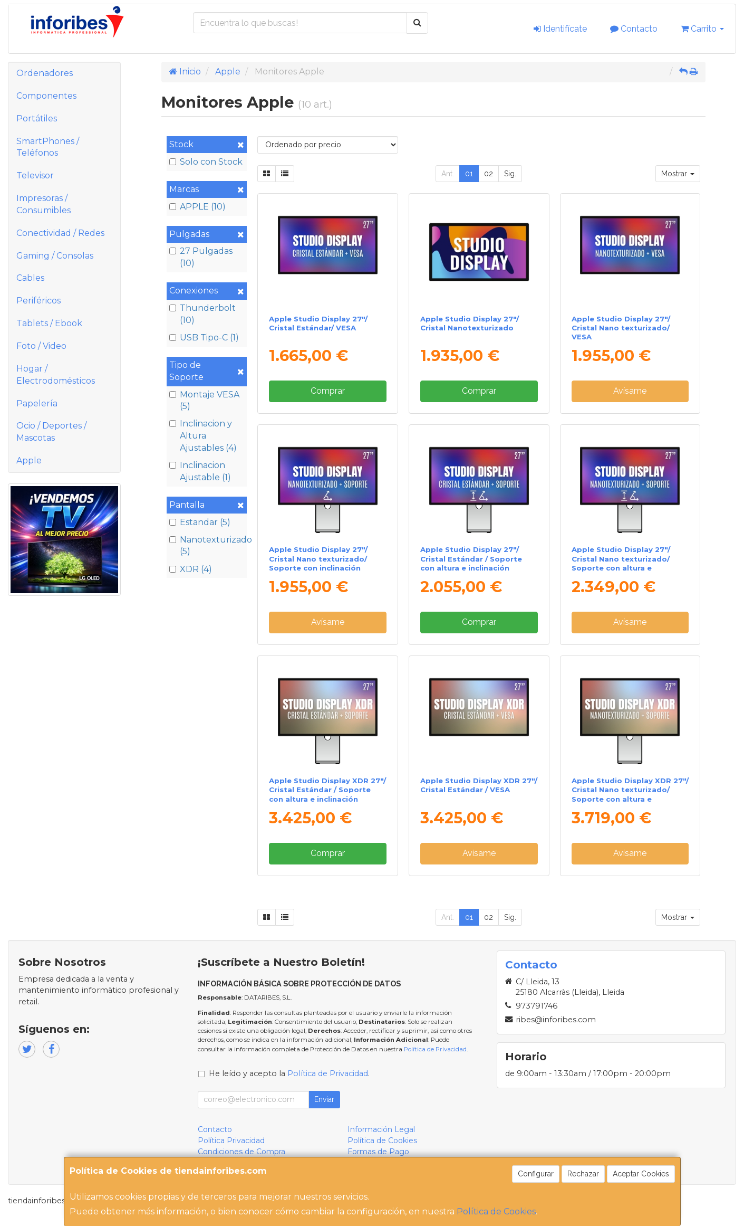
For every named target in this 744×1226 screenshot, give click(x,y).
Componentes (46, 96)
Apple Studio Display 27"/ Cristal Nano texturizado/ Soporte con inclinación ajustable (318, 563)
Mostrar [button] (677, 173)
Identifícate (560, 29)
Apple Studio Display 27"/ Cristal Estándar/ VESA (318, 323)
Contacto (634, 29)
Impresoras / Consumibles (43, 204)
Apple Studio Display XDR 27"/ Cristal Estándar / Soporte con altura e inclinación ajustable (327, 794)
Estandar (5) (199, 522)
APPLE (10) (197, 207)
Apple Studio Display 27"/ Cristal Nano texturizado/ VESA (621, 328)
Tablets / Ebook (49, 323)
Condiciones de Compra (241, 1151)
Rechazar (583, 1174)
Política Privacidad (231, 1140)
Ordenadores (44, 73)
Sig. (510, 173)
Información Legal (381, 1129)
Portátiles (36, 118)
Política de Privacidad (435, 1049)
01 (469, 173)
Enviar (324, 1099)
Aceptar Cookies (641, 1174)
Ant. (447, 173)
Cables (30, 278)
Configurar (536, 1174)
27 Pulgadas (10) (201, 257)
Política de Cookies (496, 1211)
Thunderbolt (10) (202, 314)
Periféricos (38, 301)
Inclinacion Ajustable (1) (200, 471)
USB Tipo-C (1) (204, 337)
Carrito (702, 29)
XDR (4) (190, 569)
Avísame (629, 391)
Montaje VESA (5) (204, 400)
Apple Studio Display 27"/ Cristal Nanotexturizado (469, 323)
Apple (29, 460)
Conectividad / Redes (60, 233)
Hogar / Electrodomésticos (55, 375)
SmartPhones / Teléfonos (47, 147)
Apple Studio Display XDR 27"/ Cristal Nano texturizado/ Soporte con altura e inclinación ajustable (630, 794)
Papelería (36, 403)
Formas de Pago (378, 1151)
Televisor (35, 175)
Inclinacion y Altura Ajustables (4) (203, 436)
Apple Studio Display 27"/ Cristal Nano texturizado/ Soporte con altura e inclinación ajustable (621, 563)
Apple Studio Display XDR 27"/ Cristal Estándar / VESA (478, 785)
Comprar (328, 391)
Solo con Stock (206, 162)
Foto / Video (41, 346)
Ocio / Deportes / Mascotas (51, 432)
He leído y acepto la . (289, 1073)
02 (488, 173)
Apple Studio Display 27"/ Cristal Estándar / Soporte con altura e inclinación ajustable (471, 563)
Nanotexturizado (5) (206, 546)
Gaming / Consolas (54, 256)
